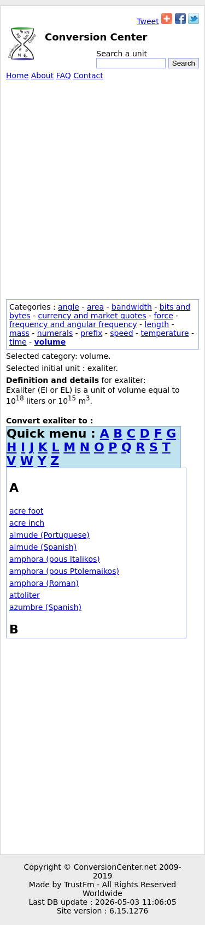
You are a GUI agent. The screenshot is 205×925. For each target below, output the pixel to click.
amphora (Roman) (44, 583)
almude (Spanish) (43, 547)
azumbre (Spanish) (45, 607)
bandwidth (132, 306)
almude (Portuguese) (49, 535)
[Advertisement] (102, 187)
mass (19, 333)
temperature (165, 333)
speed (121, 333)
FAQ (63, 75)
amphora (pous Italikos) (54, 559)
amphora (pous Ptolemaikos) (64, 571)
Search (183, 63)
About (42, 75)
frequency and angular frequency (73, 324)
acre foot (26, 511)
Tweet (148, 21)
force (163, 315)
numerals (55, 333)
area (95, 306)
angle (68, 306)
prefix (91, 333)
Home (17, 75)
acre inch (26, 523)
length (157, 324)
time (18, 342)
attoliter (24, 595)
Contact (88, 75)
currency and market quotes (92, 315)
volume (50, 342)
